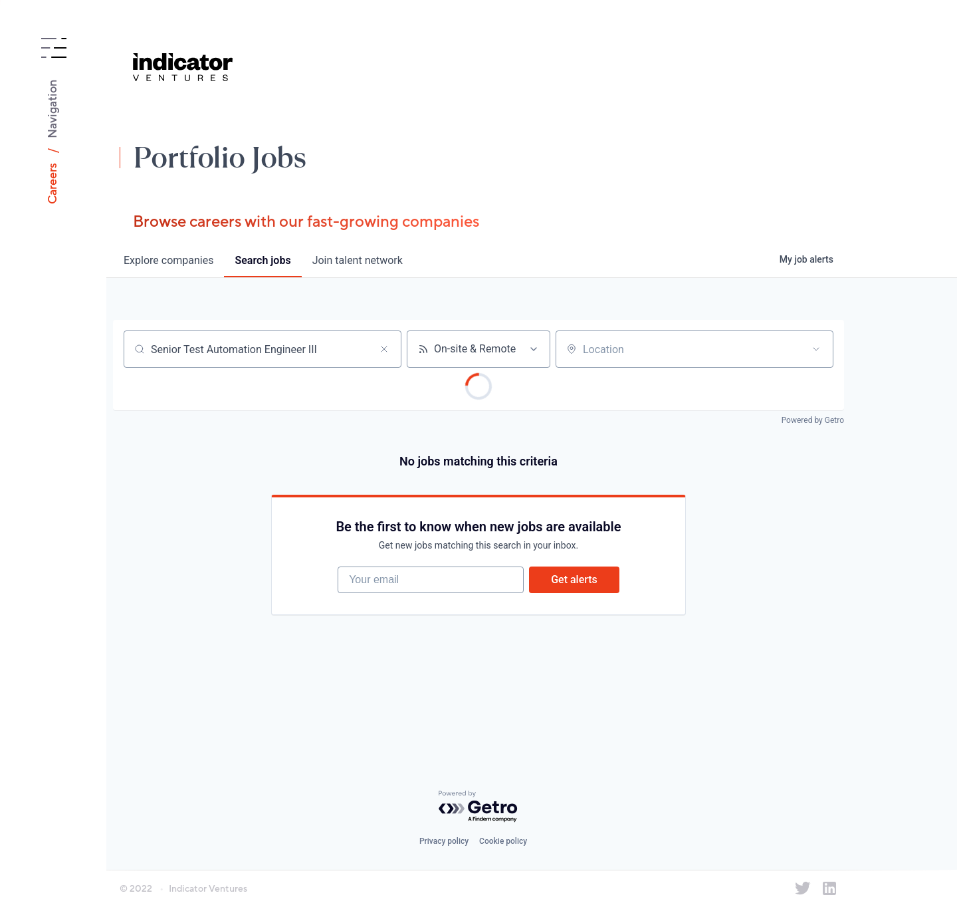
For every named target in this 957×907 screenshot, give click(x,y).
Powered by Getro (813, 420)
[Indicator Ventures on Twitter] (803, 888)
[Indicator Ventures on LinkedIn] (829, 888)
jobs (262, 260)
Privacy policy (444, 841)
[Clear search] (384, 349)
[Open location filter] (816, 349)
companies (168, 260)
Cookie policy (503, 841)
